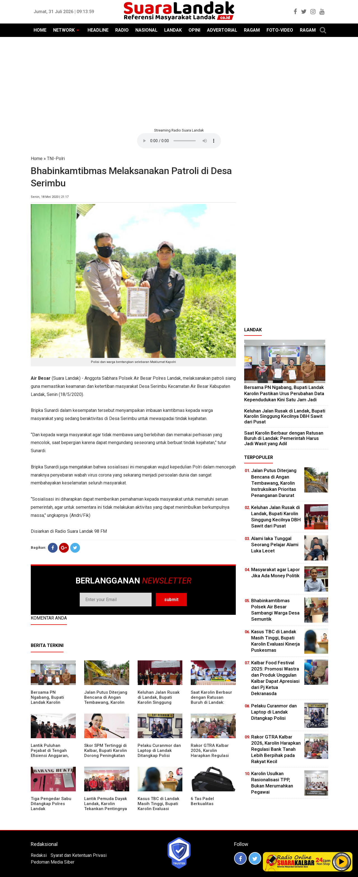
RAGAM (252, 30)
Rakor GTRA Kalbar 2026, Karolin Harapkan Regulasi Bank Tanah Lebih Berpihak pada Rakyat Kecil (212, 758)
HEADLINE (98, 30)
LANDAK (173, 30)
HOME (40, 30)
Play (341, 861)
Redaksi (39, 855)
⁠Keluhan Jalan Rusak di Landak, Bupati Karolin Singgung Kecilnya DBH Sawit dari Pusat (159, 702)
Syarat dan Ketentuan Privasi (79, 855)
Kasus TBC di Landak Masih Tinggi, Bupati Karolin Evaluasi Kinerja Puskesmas (158, 806)
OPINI (194, 30)
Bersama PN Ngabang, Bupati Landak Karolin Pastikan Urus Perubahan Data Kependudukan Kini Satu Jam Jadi (284, 393)
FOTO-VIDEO (280, 30)
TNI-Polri (56, 158)
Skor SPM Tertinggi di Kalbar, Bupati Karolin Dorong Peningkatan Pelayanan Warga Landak (105, 755)
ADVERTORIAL (222, 30)
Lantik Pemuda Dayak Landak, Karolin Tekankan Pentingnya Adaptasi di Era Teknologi (105, 808)
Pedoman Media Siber (52, 862)
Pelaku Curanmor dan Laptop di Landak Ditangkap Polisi (159, 750)
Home (37, 158)
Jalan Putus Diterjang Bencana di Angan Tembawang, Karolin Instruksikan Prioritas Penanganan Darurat (105, 702)
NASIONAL (146, 30)
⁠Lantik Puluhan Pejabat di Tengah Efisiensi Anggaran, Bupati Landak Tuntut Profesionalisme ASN (52, 755)
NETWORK (64, 30)
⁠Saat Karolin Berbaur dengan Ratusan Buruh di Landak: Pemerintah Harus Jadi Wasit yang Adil (211, 702)
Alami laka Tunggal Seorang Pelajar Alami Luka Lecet (274, 545)
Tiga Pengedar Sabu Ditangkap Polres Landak (51, 803)
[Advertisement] (179, 82)
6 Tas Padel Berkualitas (202, 801)
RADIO (122, 30)
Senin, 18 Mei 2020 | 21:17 (50, 197)
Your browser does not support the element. (179, 140)
